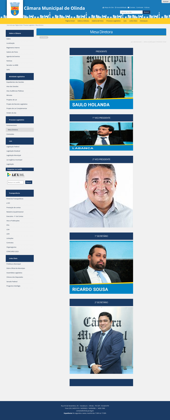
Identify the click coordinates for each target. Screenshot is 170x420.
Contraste (139, 7)
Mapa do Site (109, 7)
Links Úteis (133, 21)
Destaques (144, 21)
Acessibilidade (122, 7)
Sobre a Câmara (83, 21)
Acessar (165, 1)
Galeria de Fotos (97, 21)
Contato (132, 7)
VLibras (147, 7)
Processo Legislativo (114, 21)
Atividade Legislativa (16, 72)
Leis (125, 21)
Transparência (13, 181)
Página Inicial (70, 21)
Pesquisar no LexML (14, 158)
